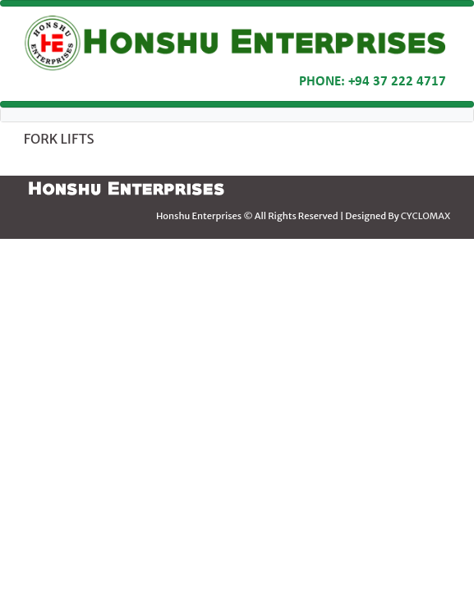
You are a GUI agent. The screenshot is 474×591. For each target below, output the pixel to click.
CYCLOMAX (425, 216)
